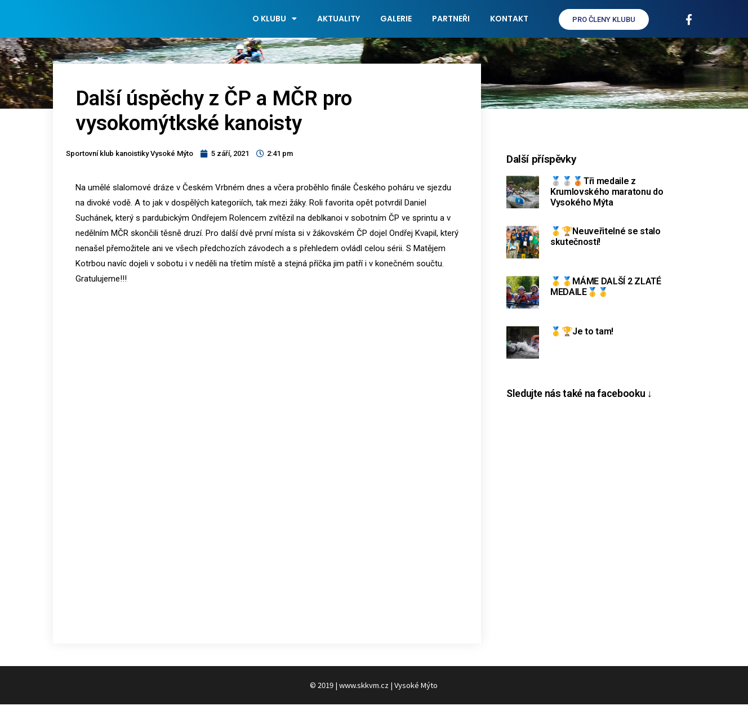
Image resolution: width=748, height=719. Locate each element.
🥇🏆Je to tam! (581, 345)
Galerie (396, 26)
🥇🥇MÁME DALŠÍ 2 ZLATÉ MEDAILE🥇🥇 (605, 300)
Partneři (451, 26)
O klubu (274, 25)
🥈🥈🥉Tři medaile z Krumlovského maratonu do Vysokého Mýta (606, 206)
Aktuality (338, 26)
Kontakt (509, 26)
